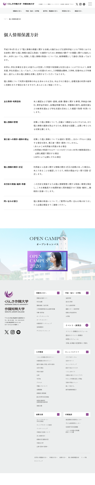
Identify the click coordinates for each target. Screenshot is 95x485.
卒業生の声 (41, 454)
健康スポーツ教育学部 (74, 311)
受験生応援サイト (43, 299)
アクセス (71, 4)
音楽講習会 (41, 331)
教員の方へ (67, 469)
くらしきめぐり (71, 377)
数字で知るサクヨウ (73, 373)
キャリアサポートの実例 (45, 435)
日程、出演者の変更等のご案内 (76, 346)
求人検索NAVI (41, 447)
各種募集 (40, 396)
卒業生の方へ (56, 469)
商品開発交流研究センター (75, 429)
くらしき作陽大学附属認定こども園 (74, 442)
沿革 (38, 381)
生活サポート (70, 365)
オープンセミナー (43, 323)
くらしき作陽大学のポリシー (47, 361)
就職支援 (67, 4)
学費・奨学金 (41, 315)
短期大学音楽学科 (72, 315)
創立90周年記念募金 (44, 404)
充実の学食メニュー (73, 389)
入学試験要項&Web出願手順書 (47, 311)
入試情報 (62, 4)
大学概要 (41, 4)
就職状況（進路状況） (44, 451)
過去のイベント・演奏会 (74, 338)
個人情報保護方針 (79, 469)
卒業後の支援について (45, 443)
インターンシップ (43, 439)
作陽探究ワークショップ (45, 327)
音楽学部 (69, 299)
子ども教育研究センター (74, 433)
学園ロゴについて (43, 392)
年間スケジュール (72, 342)
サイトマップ (47, 473)
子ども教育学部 (71, 307)
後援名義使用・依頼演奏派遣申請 (43, 409)
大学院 (68, 319)
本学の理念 (41, 373)
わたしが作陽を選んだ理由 (75, 385)
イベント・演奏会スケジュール (76, 334)
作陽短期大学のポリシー (45, 365)
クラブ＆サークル (72, 361)
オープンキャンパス (44, 319)
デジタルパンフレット (45, 334)
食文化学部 (70, 303)
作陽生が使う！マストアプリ (76, 381)
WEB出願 (40, 303)
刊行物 (39, 385)
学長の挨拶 (41, 377)
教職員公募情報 (42, 400)
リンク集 (37, 473)
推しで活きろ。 (71, 392)
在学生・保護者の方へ (42, 469)
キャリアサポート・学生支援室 (43, 430)
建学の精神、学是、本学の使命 (47, 369)
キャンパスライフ (55, 4)
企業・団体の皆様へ (43, 458)
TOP (5, 19)
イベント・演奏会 (47, 4)
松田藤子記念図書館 (73, 437)
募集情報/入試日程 (43, 307)
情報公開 (40, 414)
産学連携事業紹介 (72, 396)
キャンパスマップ (72, 369)
